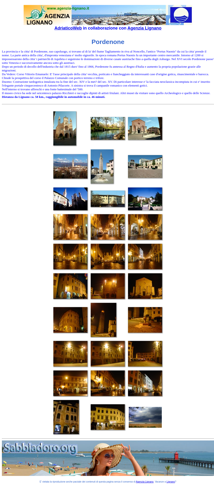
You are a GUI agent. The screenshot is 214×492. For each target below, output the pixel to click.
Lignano (171, 481)
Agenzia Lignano (145, 28)
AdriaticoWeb (68, 28)
